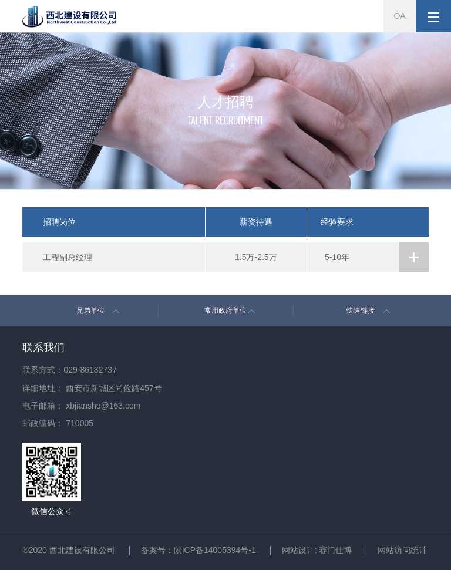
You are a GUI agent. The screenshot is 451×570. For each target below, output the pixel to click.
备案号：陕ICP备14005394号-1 (198, 550)
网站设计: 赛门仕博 (317, 550)
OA (399, 16)
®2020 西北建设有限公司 (68, 550)
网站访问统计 (402, 550)
